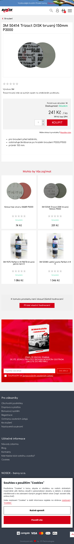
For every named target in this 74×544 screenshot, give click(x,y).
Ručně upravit (37, 510)
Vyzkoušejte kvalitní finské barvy (37, 3)
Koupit (57, 122)
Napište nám (65, 132)
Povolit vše (37, 520)
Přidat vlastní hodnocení (37, 305)
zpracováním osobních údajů (38, 376)
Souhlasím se (30, 376)
